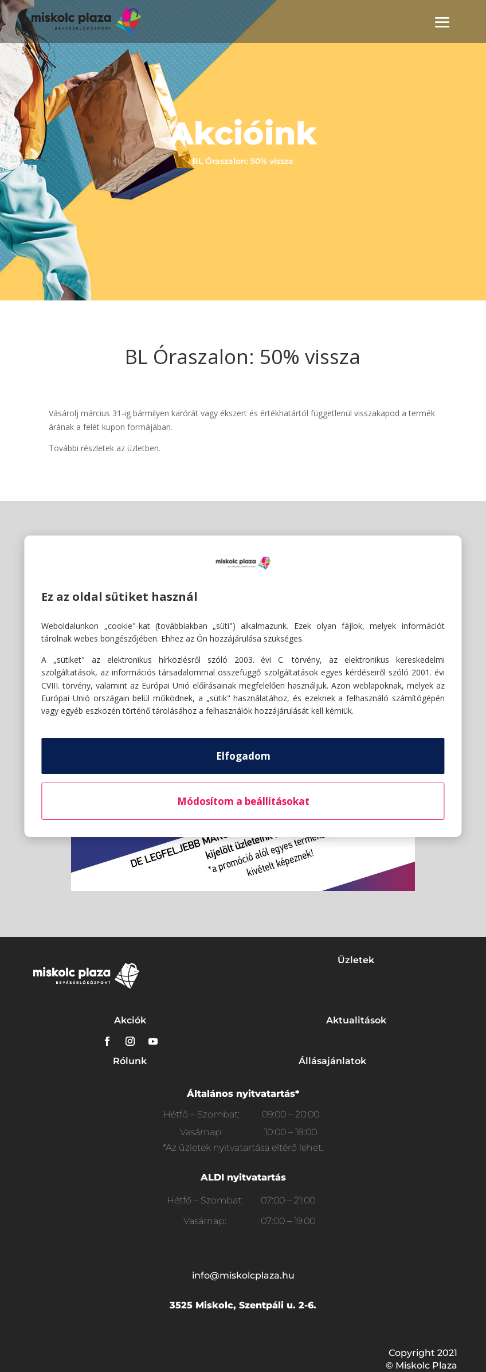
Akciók (130, 1020)
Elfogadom (243, 756)
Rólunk (130, 1061)
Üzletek (356, 960)
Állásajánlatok (332, 1061)
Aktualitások (356, 1020)
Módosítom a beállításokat (243, 801)
